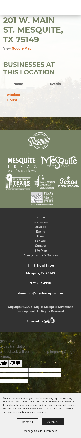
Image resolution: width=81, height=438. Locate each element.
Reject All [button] (27, 421)
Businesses (41, 222)
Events (40, 232)
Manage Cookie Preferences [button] (40, 431)
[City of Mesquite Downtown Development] (23, 22)
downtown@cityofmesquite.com (40, 293)
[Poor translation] (15, 363)
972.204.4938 (40, 283)
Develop (40, 227)
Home (40, 217)
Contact (40, 246)
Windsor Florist (13, 97)
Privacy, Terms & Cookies (41, 255)
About (40, 236)
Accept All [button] (53, 421)
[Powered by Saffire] (50, 321)
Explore (40, 241)
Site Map (40, 250)
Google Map (21, 48)
